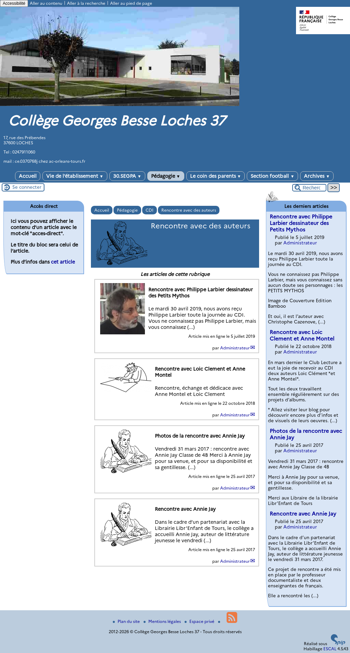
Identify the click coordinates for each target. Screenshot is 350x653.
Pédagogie (165, 176)
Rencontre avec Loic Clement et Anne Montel (302, 335)
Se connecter (26, 187)
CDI (149, 210)
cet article (63, 262)
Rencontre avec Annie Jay (303, 513)
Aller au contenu (46, 3)
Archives (317, 176)
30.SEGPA (127, 176)
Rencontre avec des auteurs (188, 210)
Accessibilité (14, 3)
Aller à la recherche (86, 3)
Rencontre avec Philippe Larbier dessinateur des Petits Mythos (301, 223)
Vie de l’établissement (75, 176)
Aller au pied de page (131, 3)
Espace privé (200, 621)
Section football (272, 176)
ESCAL (329, 648)
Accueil (28, 176)
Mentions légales (163, 621)
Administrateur (235, 347)
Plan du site (127, 621)
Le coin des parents (215, 176)
